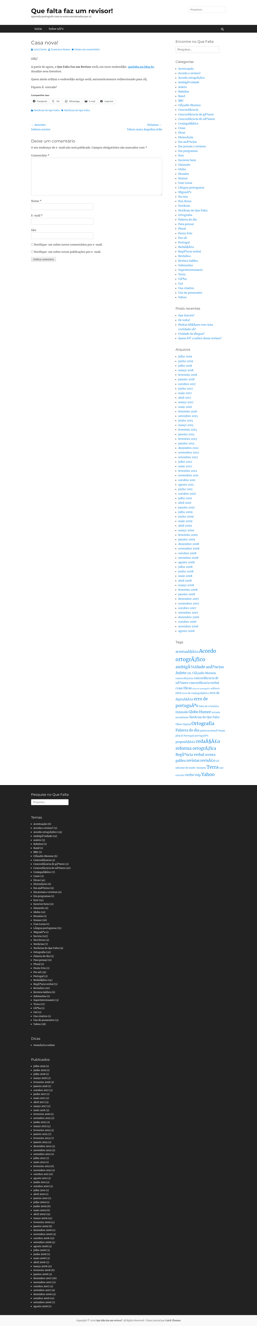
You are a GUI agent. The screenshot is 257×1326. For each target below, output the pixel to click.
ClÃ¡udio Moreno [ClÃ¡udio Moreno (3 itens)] (204, 673)
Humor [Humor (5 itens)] (205, 712)
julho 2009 (185, 512)
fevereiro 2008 (188, 589)
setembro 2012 (188, 457)
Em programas (188, 151)
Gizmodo (184, 164)
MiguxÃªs (184, 192)
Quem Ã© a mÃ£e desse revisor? (200, 338)
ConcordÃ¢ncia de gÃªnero (196, 114)
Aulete (182, 87)
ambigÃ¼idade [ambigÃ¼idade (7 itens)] (190, 667)
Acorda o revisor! (189, 73)
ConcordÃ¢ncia (188, 109)
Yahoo (182, 297)
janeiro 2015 (186, 434)
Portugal (184, 242)
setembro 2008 (188, 557)
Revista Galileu (188, 260)
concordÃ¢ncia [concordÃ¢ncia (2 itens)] (184, 678)
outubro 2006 (187, 621)
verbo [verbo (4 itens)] (189, 775)
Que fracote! (186, 315)
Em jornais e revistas (192, 146)
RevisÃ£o (184, 256)
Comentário (40, 155)
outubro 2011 (186, 480)
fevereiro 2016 (187, 411)
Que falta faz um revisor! (72, 11)
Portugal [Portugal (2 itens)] (188, 735)
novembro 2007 (188, 603)
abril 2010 (184, 502)
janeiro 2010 (186, 507)
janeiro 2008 (186, 594)
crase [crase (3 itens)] (179, 688)
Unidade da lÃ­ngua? (191, 333)
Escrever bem (187, 160)
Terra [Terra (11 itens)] (213, 767)
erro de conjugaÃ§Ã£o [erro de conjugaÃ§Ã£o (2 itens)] (195, 693)
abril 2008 (185, 580)
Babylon (183, 91)
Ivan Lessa (185, 183)
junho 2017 (185, 388)
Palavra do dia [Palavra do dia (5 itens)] (187, 730)
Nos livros (184, 201)
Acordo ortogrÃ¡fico (191, 77)
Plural (182, 228)
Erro (181, 155)
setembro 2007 (188, 612)
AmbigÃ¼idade (188, 82)
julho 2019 (185, 356)
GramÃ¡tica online (44, 1045)
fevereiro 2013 (187, 438)
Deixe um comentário (87, 49)
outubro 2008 (187, 553)
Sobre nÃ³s (56, 28)
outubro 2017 (187, 384)
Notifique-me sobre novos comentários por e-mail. (68, 244)
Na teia (183, 196)
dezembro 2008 (188, 544)
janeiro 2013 (186, 443)
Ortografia (185, 215)
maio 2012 (185, 466)
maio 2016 (185, 407)
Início (38, 28)
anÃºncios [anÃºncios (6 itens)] (215, 667)
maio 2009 (185, 521)
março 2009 (186, 530)
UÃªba (182, 279)
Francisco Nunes (60, 49)
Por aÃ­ (182, 238)
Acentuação (186, 68)
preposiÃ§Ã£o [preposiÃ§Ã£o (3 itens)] (185, 742)
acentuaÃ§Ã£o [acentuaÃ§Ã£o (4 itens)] (187, 652)
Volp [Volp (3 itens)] (198, 775)
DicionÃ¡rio (185, 137)
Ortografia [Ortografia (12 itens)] (202, 723)
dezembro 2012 (188, 448)
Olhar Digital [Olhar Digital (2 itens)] (183, 724)
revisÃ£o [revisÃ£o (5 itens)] (207, 760)
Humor (183, 178)
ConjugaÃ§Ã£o (188, 123)
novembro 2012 (188, 452)
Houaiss (183, 173)
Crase (181, 128)
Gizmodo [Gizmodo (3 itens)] (182, 712)
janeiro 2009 (186, 539)
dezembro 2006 (188, 617)
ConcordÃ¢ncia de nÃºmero (196, 119)
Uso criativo (186, 288)
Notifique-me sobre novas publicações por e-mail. (67, 251)
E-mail (37, 215)
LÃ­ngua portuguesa (191, 187)
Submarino (185, 265)
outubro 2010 (187, 493)
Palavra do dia (187, 219)
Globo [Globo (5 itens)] (193, 712)
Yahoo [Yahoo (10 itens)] (208, 774)
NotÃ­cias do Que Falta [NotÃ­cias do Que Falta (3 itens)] (204, 717)
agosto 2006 (186, 631)
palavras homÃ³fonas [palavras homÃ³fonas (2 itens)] (212, 730)
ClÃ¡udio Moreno (189, 105)
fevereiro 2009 (188, 535)
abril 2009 (185, 525)
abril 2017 (184, 397)
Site (33, 230)
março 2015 (186, 425)
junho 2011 (185, 489)
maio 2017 (185, 393)
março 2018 (186, 370)
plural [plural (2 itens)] (179, 735)
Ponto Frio (185, 233)
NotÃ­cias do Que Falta (47, 110)
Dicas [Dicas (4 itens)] (187, 688)
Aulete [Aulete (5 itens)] (181, 673)
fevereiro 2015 (187, 429)
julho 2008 (185, 566)
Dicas (181, 132)
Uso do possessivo (190, 292)
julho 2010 (185, 498)
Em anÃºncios (187, 141)
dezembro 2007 (188, 598)
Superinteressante (190, 269)
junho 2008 (186, 571)
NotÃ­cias (184, 205)
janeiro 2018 (186, 379)
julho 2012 (185, 461)
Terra (181, 274)
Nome (36, 201)
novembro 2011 (188, 475)
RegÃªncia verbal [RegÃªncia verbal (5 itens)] (190, 754)
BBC (181, 100)
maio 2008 (185, 576)
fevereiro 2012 (187, 470)
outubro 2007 (187, 608)
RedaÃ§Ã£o (186, 247)
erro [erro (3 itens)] (178, 693)
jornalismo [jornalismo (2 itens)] (182, 717)
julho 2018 (185, 365)
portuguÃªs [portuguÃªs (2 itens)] (201, 735)
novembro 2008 (188, 548)
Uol (180, 283)
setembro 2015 (188, 416)
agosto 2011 (186, 484)
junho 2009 (186, 516)
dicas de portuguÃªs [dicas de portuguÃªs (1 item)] (201, 689)
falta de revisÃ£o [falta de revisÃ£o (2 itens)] (209, 706)
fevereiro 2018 (187, 374)
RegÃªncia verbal (189, 251)
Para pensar (186, 224)
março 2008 (186, 585)
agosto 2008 (186, 562)
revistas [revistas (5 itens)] (193, 760)
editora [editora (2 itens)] (215, 688)
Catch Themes (173, 1320)
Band (181, 96)
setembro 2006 (188, 626)
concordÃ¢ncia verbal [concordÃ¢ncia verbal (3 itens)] (204, 683)
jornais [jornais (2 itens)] (216, 712)
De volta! (184, 320)
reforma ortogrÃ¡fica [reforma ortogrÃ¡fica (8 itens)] (196, 748)
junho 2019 (185, 361)
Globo (182, 169)
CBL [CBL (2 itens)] (189, 673)
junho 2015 (185, 420)
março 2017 (185, 402)
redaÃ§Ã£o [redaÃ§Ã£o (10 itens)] (208, 741)
